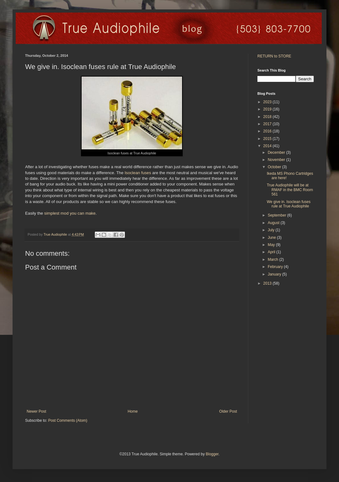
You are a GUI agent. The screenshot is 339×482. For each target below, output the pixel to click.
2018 (268, 117)
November (277, 160)
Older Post (228, 411)
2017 (268, 124)
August (274, 223)
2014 (268, 146)
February (276, 267)
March (273, 259)
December (277, 152)
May (272, 245)
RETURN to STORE (274, 56)
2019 (268, 109)
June (272, 237)
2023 (268, 102)
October (275, 167)
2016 (268, 131)
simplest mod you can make (69, 213)
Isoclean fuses (138, 172)
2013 (268, 283)
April (272, 252)
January (275, 274)
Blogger (212, 454)
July (272, 230)
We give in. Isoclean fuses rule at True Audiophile (288, 204)
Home (133, 411)
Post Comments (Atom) (67, 420)
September (277, 215)
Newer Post (36, 411)
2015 (268, 139)
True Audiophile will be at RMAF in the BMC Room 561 (290, 189)
